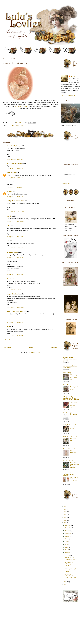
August (67, 536)
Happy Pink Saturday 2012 (15, 125)
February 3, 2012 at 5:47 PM (15, 336)
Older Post (54, 347)
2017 (65, 509)
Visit (66, 183)
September (68, 533)
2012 (65, 523)
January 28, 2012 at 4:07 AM (15, 159)
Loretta (9, 182)
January (67, 555)
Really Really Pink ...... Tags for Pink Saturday (70, 569)
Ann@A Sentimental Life (14, 163)
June (66, 541)
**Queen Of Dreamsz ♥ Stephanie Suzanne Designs (70, 474)
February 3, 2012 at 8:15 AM (15, 322)
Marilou (72, 76)
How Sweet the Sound (21, 106)
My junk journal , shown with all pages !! (74, 388)
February (68, 552)
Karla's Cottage (68, 357)
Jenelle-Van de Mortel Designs (16, 311)
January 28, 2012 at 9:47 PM (15, 274)
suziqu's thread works (13, 294)
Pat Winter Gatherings (70, 366)
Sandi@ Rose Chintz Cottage (15, 201)
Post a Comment (9, 340)
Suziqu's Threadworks (70, 425)
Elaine (8, 225)
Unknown (10, 191)
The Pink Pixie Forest (69, 461)
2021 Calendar (67, 367)
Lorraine (9, 216)
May (66, 544)
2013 (65, 520)
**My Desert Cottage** (70, 437)
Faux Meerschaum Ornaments (73, 452)
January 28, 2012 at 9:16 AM (15, 196)
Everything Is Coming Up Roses (69, 563)
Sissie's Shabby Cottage (14, 146)
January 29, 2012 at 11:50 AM (15, 307)
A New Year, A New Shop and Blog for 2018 (74, 478)
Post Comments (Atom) (34, 352)
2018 (65, 506)
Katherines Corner (12, 252)
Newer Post (7, 347)
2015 (65, 514)
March (67, 550)
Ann (8, 241)
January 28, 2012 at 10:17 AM (15, 212)
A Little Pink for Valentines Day (70, 558)
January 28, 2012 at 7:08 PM (15, 257)
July (66, 539)
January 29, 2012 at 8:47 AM (15, 290)
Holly (8, 326)
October (67, 531)
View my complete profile (68, 95)
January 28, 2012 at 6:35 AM (15, 168)
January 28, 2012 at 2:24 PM (15, 236)
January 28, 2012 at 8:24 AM (15, 178)
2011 (65, 582)
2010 (65, 584)
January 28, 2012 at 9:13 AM (15, 187)
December (68, 525)
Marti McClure (11, 172)
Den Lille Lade (67, 385)
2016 (65, 512)
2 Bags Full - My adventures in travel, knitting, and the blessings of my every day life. (71, 399)
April (67, 547)
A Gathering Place (68, 413)
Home (31, 347)
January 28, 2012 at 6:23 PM (15, 248)
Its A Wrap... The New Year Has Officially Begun (70, 576)
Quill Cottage (67, 372)
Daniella (9, 279)
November (68, 528)
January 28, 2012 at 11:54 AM (15, 221)
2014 (65, 517)
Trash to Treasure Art (69, 449)
